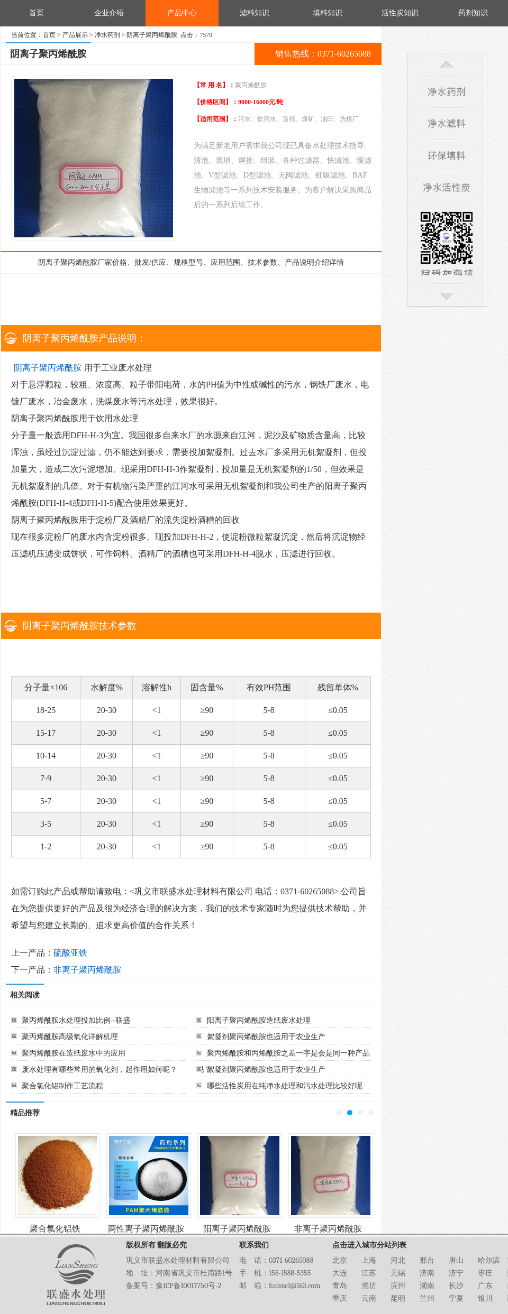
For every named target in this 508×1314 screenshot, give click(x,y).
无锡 (398, 1273)
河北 (398, 1260)
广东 (485, 1285)
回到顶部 (447, 64)
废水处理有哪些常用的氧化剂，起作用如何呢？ (99, 1070)
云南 (368, 1298)
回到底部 (447, 296)
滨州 (398, 1285)
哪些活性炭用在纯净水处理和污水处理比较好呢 (284, 1086)
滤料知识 (254, 12)
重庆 (339, 1298)
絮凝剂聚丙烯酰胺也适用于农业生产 (266, 1037)
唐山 (456, 1260)
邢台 (427, 1260)
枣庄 (485, 1273)
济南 (427, 1273)
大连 (339, 1273)
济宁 (456, 1273)
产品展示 (75, 35)
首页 (36, 12)
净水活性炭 (447, 189)
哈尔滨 (489, 1260)
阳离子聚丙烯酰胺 (237, 1228)
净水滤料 (447, 124)
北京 (339, 1260)
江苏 (368, 1273)
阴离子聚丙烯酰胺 (47, 367)
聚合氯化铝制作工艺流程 (62, 1086)
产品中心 (182, 12)
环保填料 (447, 157)
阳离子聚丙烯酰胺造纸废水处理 (259, 1020)
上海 (368, 1260)
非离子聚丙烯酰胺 (87, 969)
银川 (485, 1298)
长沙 (456, 1285)
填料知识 (327, 12)
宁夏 (456, 1298)
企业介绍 (109, 12)
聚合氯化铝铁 (55, 1228)
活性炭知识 (400, 12)
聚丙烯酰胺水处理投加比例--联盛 (76, 1020)
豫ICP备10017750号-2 (188, 1285)
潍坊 (368, 1285)
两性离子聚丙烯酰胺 (146, 1228)
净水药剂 (107, 35)
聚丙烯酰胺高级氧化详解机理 (70, 1037)
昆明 (398, 1298)
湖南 (427, 1285)
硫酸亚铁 (70, 952)
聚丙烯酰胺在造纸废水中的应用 (73, 1053)
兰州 (427, 1298)
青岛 (339, 1285)
